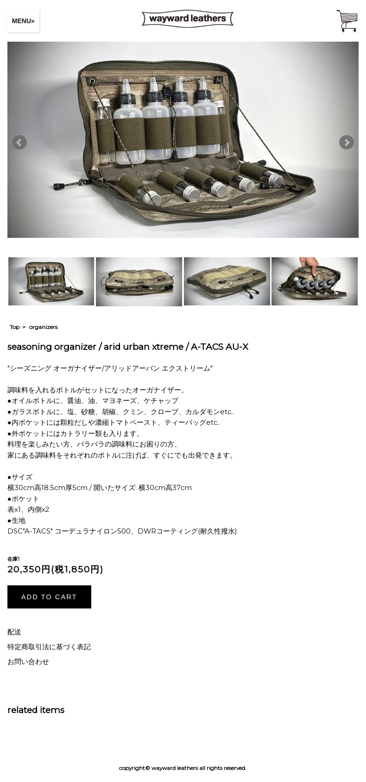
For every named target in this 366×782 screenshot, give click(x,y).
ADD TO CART (49, 597)
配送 (14, 632)
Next (346, 142)
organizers (43, 326)
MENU (21, 21)
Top (14, 326)
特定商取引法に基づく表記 (49, 647)
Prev (19, 142)
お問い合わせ (28, 662)
